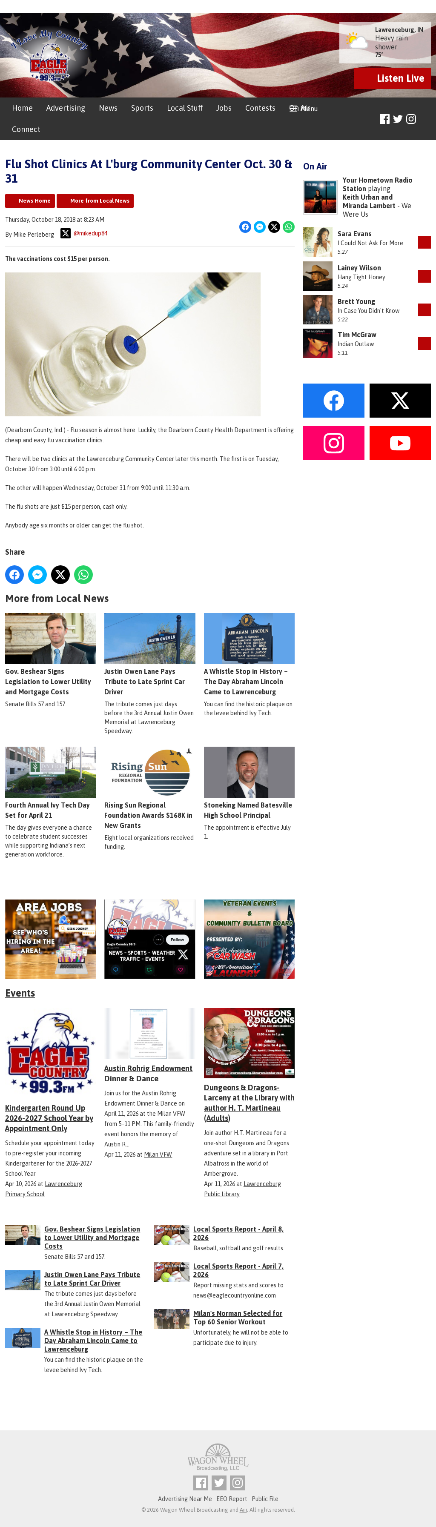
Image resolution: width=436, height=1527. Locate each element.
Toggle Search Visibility (425, 119)
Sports (142, 107)
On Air (299, 107)
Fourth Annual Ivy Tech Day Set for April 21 (50, 783)
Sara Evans (355, 234)
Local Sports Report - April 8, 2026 (238, 1233)
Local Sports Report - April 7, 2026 (238, 1270)
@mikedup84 (83, 233)
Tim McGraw (357, 334)
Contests (260, 107)
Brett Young (356, 301)
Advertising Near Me (185, 1498)
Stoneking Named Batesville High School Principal (249, 783)
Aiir (243, 1510)
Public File (265, 1498)
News (108, 107)
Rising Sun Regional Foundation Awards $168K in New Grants (149, 788)
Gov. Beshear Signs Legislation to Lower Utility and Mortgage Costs (50, 654)
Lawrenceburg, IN (399, 29)
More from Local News (99, 201)
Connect (26, 129)
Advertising (65, 107)
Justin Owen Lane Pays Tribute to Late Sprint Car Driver (149, 654)
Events (20, 993)
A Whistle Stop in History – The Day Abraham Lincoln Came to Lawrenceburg (249, 654)
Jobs (224, 107)
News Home (35, 201)
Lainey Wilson (359, 268)
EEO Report (231, 1498)
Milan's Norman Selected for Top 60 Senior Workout (237, 1317)
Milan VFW (158, 1154)
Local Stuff (185, 107)
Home (22, 107)
